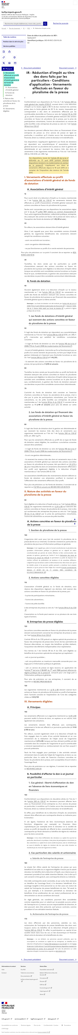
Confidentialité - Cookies (51, 1025)
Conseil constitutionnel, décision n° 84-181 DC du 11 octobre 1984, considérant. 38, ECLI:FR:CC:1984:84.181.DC (51, 570)
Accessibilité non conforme (10, 1025)
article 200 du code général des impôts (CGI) (50, 103)
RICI (28, 28)
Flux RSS (23, 970)
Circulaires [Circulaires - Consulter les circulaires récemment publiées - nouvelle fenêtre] (43, 978)
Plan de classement (14, 28)
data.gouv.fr (52, 1019)
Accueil (4, 28)
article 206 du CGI (38, 357)
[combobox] (23, 24)
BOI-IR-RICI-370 (61, 951)
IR (24, 28)
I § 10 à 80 (59, 506)
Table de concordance (27, 973)
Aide (3, 970)
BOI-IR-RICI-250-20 (34, 769)
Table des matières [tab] (9, 37)
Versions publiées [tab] (9, 46)
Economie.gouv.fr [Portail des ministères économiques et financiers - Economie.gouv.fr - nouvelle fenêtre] (45, 988)
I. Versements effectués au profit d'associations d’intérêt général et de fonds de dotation (11, 79)
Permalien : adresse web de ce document (4, 57)
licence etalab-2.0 (43, 1032)
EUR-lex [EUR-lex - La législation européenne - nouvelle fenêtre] (42, 985)
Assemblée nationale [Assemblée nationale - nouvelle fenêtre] (46, 970)
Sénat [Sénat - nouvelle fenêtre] (41, 994)
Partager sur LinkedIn (9, 63)
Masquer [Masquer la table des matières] (8, 69)
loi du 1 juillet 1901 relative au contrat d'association (52, 212)
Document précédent (32, 68)
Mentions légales (26, 1025)
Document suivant (66, 68)
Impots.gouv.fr (44, 991)
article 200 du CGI (41, 200)
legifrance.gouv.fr (37, 1019)
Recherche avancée (60, 23)
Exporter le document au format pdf (4, 52)
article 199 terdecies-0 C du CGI (55, 944)
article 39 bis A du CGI (51, 402)
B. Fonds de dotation (9, 94)
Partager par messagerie (15, 63)
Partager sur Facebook (14, 57)
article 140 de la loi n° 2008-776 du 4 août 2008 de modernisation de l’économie (50, 344)
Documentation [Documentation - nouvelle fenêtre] (25, 976)
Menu (75, 3)
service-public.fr (20, 1019)
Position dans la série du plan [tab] (13, 42)
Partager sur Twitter (4, 63)
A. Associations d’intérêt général (11, 88)
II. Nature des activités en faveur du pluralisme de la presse (11, 102)
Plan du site (37, 1025)
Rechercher (45, 24)
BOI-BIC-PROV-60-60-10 (43, 681)
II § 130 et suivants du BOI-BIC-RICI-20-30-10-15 (52, 487)
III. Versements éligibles (9, 109)
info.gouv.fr (6, 1019)
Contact (4, 973)
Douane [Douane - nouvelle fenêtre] (42, 981)
